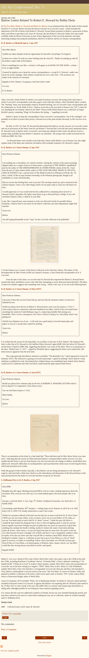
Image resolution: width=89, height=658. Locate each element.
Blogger (48, 656)
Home (44, 638)
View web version (44, 642)
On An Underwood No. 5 (22, 7)
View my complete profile (10, 651)
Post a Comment (8, 629)
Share (5, 617)
